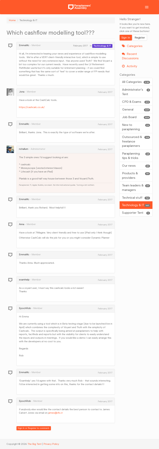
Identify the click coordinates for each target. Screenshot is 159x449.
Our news (136, 165)
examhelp (24, 279)
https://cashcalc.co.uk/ (32, 107)
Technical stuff (136, 197)
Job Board (136, 117)
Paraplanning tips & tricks (136, 155)
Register (32, 428)
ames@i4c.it (56, 412)
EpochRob (25, 308)
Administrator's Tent (136, 91)
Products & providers (136, 175)
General (136, 109)
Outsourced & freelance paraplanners (136, 141)
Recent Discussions (130, 56)
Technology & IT (102, 45)
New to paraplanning (136, 127)
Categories (132, 46)
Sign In (21, 428)
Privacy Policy (51, 443)
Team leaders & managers (136, 187)
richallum (23, 148)
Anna (21, 224)
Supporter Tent (136, 212)
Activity (129, 66)
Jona (21, 91)
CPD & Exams (136, 101)
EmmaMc (24, 45)
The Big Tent (34, 443)
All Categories (136, 82)
